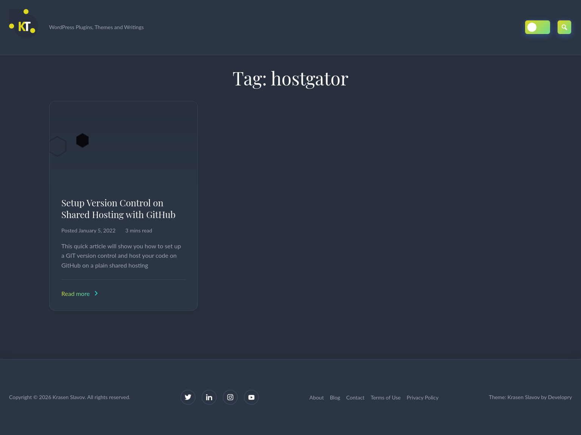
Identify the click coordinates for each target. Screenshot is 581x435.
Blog (335, 397)
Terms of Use (386, 397)
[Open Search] (564, 27)
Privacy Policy (422, 397)
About (317, 397)
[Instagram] (230, 397)
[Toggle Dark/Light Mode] (537, 27)
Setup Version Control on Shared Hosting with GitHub (119, 208)
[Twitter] (188, 397)
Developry (560, 397)
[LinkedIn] (209, 397)
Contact (355, 397)
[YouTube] (251, 397)
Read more (81, 293)
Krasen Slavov (523, 397)
